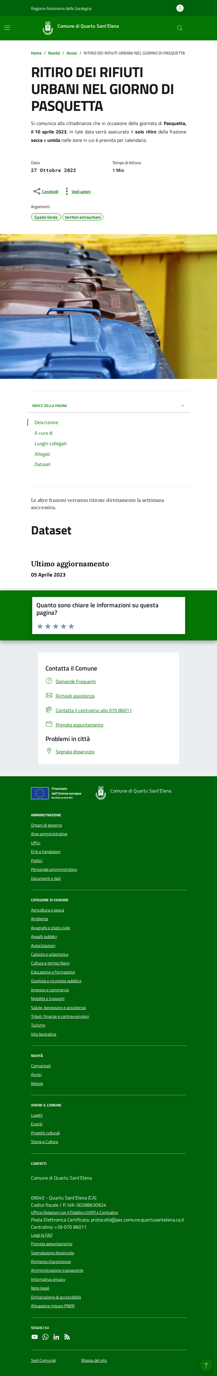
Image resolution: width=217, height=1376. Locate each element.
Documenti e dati (46, 878)
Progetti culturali (45, 1133)
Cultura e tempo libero (50, 963)
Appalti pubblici (44, 936)
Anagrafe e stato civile (50, 927)
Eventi (36, 1124)
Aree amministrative (49, 833)
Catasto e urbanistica (49, 954)
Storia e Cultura (44, 1141)
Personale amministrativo (54, 869)
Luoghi (37, 1115)
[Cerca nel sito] (179, 28)
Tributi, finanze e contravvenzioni (60, 1016)
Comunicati (41, 1065)
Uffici (35, 843)
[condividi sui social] (45, 191)
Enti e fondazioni (45, 851)
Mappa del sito (94, 1360)
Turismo (38, 1025)
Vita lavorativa (43, 1034)
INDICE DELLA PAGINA (108, 405)
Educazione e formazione (53, 972)
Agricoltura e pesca (47, 910)
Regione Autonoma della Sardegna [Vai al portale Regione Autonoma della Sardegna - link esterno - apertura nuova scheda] (61, 8)
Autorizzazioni (43, 945)
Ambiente (39, 918)
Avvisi (36, 1074)
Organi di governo (46, 825)
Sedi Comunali (43, 1360)
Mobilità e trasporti (47, 998)
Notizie (37, 1083)
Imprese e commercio (50, 990)
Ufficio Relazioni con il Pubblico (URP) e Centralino (74, 1212)
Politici (36, 860)
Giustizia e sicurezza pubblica (56, 980)
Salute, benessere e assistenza (58, 1007)
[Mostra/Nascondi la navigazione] (7, 27)
